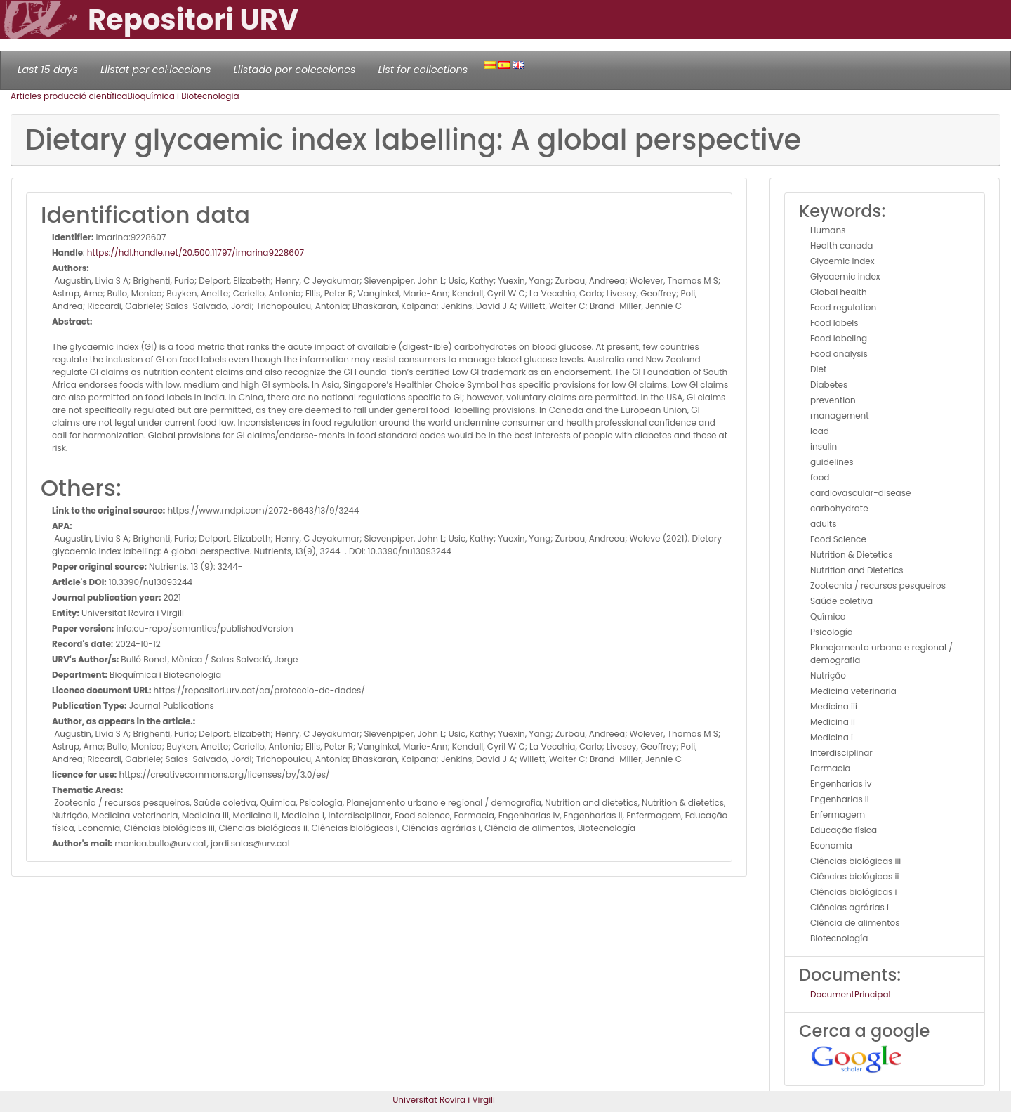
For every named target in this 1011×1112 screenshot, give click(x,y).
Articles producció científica (69, 96)
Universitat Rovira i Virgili (443, 1100)
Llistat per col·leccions (155, 70)
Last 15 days (48, 70)
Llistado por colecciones (295, 70)
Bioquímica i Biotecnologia (183, 96)
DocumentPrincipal (850, 994)
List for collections (423, 70)
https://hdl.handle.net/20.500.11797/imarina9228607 (195, 253)
